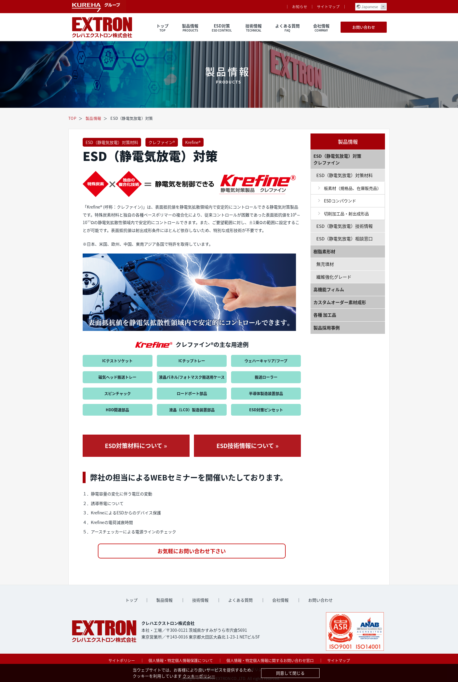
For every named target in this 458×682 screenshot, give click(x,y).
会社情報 (321, 27)
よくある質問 (287, 27)
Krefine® (193, 142)
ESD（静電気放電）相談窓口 (344, 238)
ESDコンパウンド (340, 201)
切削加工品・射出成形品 (346, 213)
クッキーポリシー (199, 676)
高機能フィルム (328, 289)
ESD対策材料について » (136, 445)
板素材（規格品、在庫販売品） (352, 188)
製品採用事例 (326, 327)
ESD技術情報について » (247, 445)
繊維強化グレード (333, 277)
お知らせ (299, 6)
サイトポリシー (121, 660)
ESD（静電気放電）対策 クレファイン (337, 159)
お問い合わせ (363, 27)
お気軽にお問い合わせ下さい (191, 551)
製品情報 (190, 27)
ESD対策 (222, 27)
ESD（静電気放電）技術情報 (344, 226)
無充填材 (325, 264)
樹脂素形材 (324, 251)
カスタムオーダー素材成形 (339, 302)
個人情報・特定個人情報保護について (180, 660)
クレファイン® (161, 142)
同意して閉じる (290, 673)
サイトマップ (328, 6)
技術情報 (253, 27)
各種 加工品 (324, 315)
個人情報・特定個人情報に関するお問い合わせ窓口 (270, 660)
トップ (162, 27)
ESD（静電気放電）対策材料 (112, 142)
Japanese (369, 6)
